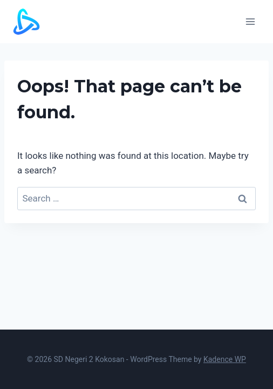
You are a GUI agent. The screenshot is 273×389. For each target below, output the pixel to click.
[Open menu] (250, 21)
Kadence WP (224, 359)
